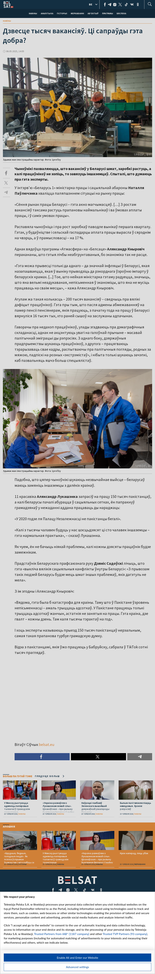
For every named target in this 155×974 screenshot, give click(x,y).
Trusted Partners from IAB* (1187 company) (61, 934)
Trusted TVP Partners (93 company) (125, 934)
